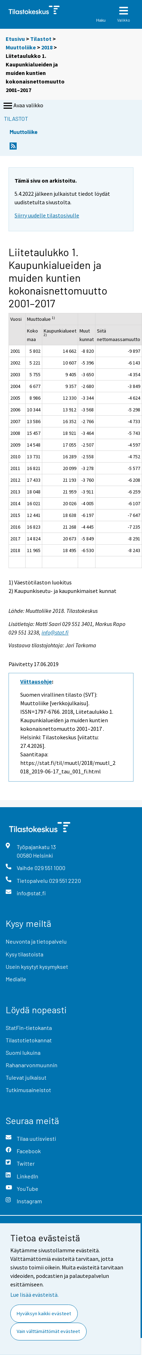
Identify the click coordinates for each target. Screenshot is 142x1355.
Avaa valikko (22, 106)
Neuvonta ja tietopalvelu (36, 941)
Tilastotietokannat (29, 1040)
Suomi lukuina (23, 1052)
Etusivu (15, 38)
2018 (47, 47)
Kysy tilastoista (24, 954)
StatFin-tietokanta (29, 1027)
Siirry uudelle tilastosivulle (47, 215)
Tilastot (40, 38)
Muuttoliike (21, 47)
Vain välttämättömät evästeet (48, 1331)
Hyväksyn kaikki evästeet (44, 1313)
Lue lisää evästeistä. (34, 1294)
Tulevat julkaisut (26, 1077)
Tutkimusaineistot (28, 1089)
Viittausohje (36, 681)
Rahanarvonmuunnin (32, 1065)
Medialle (16, 979)
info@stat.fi (55, 632)
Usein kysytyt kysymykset (37, 966)
